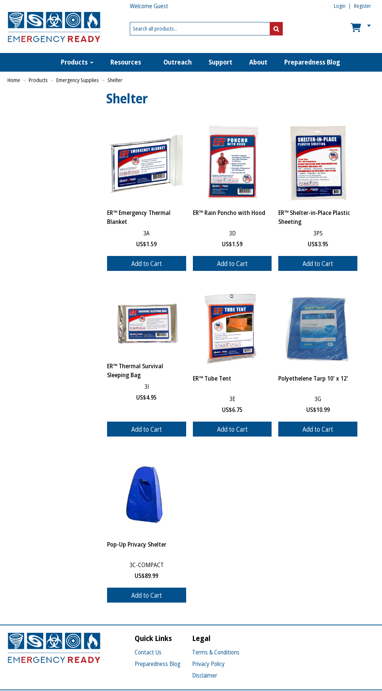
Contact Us (148, 652)
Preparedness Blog (158, 664)
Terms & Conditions (215, 652)
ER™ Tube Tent (212, 378)
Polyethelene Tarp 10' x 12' (313, 378)
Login (339, 5)
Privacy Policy (208, 664)
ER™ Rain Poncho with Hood (229, 213)
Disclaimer (204, 675)
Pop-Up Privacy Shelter (136, 544)
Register (362, 5)
